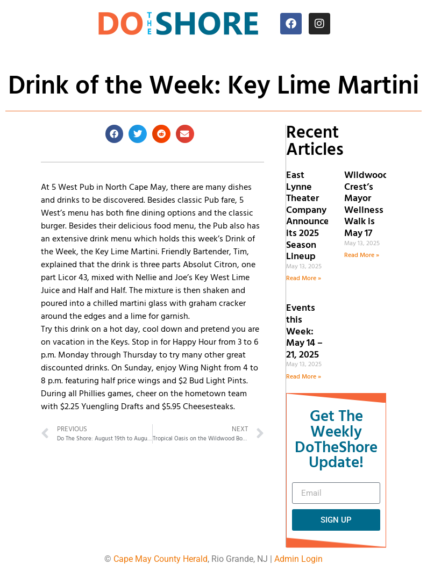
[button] (114, 134)
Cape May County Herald (160, 559)
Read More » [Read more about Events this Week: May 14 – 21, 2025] (303, 377)
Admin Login (298, 559)
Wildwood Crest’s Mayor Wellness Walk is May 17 (366, 204)
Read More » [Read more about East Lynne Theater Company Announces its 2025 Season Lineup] (303, 278)
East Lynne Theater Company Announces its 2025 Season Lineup (309, 216)
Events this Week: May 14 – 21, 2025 (304, 331)
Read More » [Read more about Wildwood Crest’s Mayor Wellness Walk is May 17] (361, 255)
